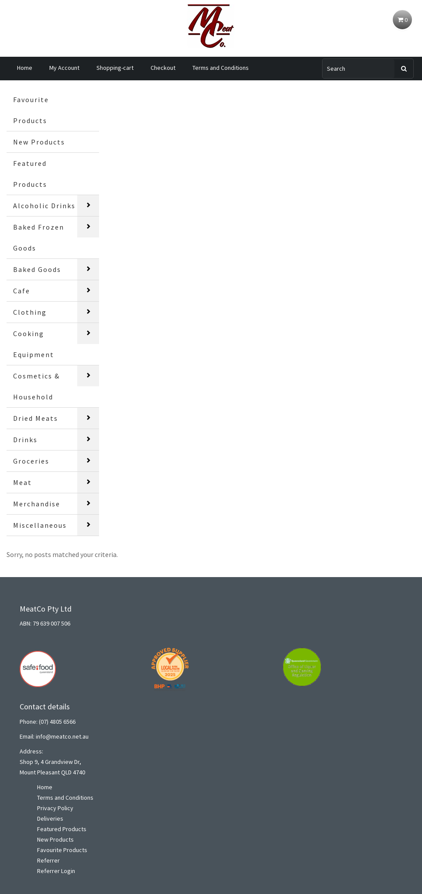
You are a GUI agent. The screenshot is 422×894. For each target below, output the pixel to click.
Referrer (48, 860)
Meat (22, 482)
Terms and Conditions (220, 68)
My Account (64, 68)
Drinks (25, 439)
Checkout (163, 68)
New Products (39, 142)
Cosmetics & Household (36, 386)
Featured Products (30, 174)
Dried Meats (35, 418)
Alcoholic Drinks (44, 205)
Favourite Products (31, 110)
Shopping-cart (115, 68)
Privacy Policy (55, 808)
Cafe (21, 290)
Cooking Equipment (33, 344)
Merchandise (36, 503)
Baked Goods (37, 269)
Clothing (30, 312)
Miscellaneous (40, 525)
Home (24, 68)
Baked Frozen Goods (38, 237)
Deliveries (50, 818)
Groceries (31, 461)
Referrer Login (56, 871)
